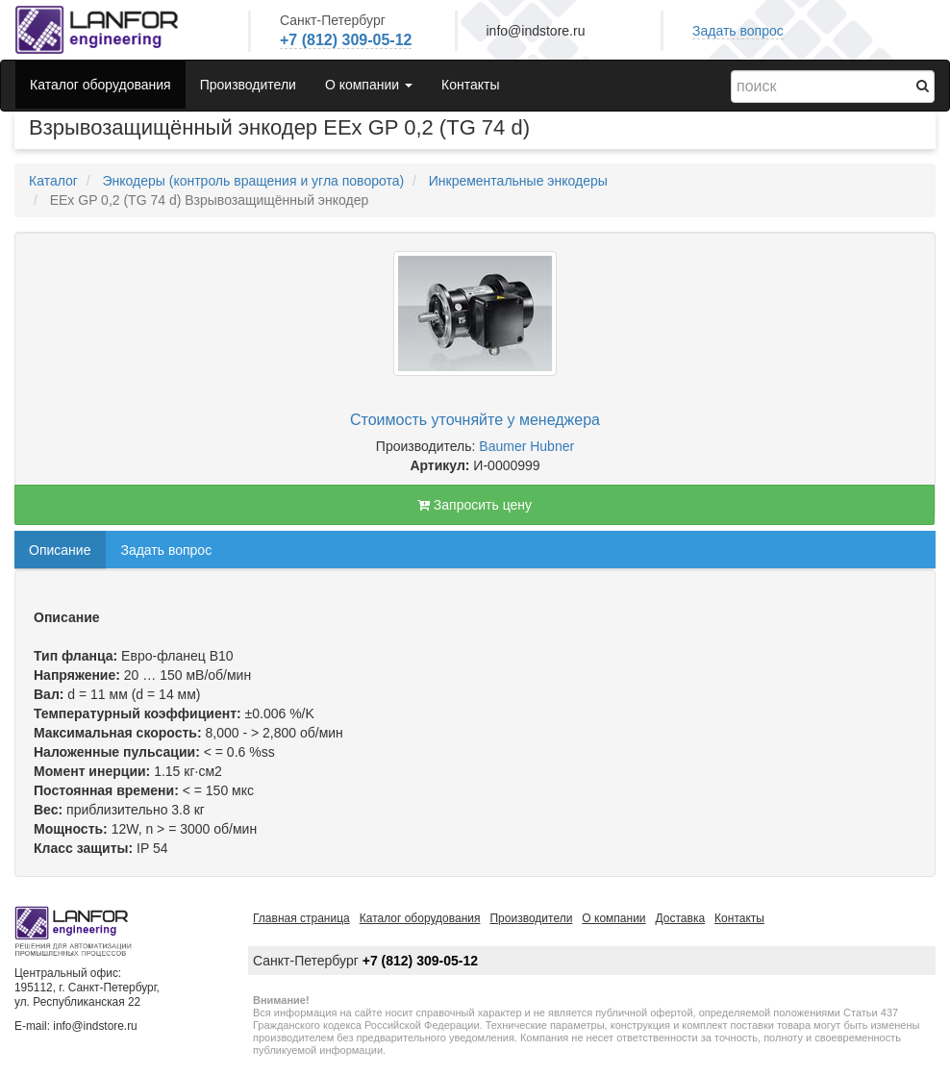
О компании (613, 918)
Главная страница (301, 918)
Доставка (681, 918)
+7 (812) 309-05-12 (346, 40)
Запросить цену (474, 505)
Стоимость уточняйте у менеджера (475, 420)
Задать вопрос (738, 30)
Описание (59, 550)
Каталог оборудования (100, 84)
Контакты (470, 84)
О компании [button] (368, 84)
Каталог (53, 180)
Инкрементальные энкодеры (518, 180)
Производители (248, 84)
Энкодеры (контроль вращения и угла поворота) (253, 180)
